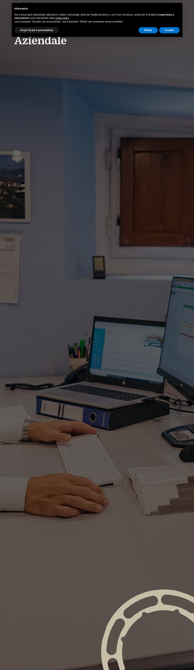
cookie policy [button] (62, 18)
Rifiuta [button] (148, 30)
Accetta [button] (169, 30)
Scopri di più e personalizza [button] (36, 30)
